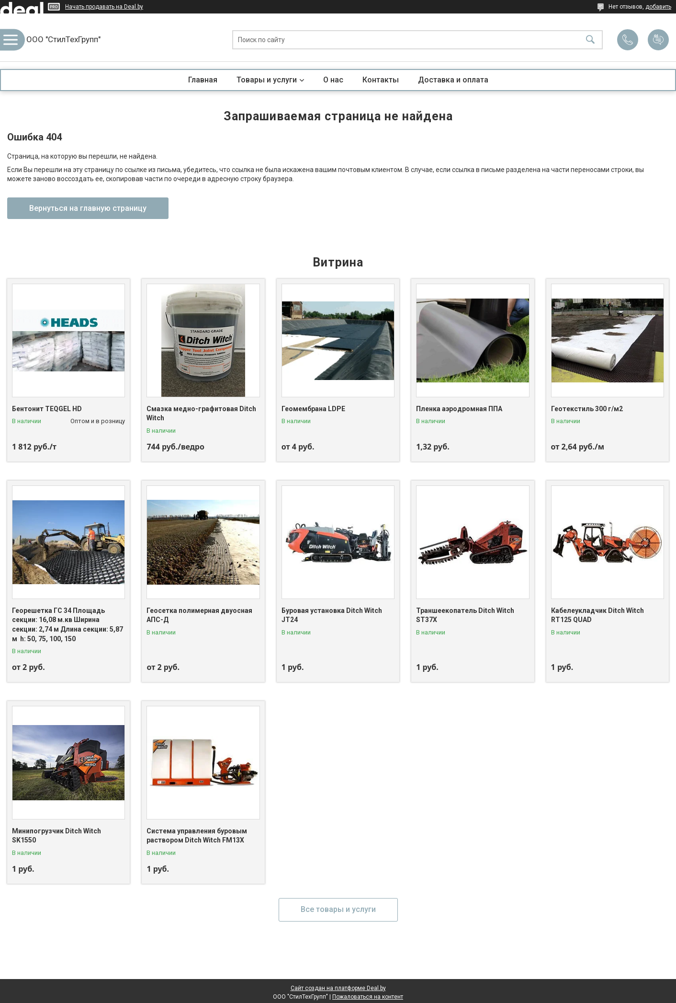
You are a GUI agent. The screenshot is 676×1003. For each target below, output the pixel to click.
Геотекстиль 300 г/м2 (587, 409)
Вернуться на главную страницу (87, 208)
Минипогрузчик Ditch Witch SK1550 (56, 835)
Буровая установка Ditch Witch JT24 (332, 615)
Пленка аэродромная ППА (459, 409)
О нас (333, 79)
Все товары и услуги (338, 909)
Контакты (380, 79)
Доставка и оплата (453, 79)
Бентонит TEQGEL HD (47, 409)
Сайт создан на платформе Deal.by (338, 988)
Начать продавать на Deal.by (104, 6)
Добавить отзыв (658, 39)
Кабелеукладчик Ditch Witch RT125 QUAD (597, 615)
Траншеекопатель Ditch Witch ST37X (465, 615)
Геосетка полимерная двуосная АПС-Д (199, 615)
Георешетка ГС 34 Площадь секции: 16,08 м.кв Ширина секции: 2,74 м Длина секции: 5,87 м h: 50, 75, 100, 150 (67, 625)
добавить (658, 6)
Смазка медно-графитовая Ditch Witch (201, 413)
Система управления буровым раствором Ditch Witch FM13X (196, 835)
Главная (202, 79)
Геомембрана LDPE (313, 409)
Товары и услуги (267, 79)
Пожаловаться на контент (367, 996)
